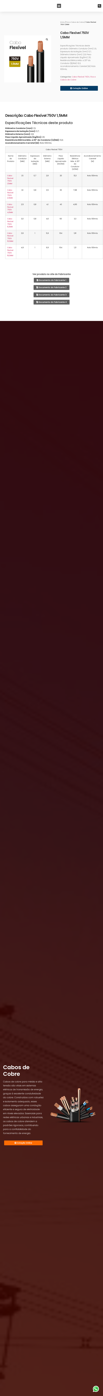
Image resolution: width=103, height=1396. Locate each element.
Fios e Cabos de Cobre (75, 31)
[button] (59, 10)
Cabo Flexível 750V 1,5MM (10, 188)
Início (62, 31)
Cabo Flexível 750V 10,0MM (10, 246)
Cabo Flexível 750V (81, 85)
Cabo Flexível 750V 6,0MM (10, 232)
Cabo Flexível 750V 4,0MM (10, 217)
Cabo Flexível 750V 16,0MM (10, 260)
